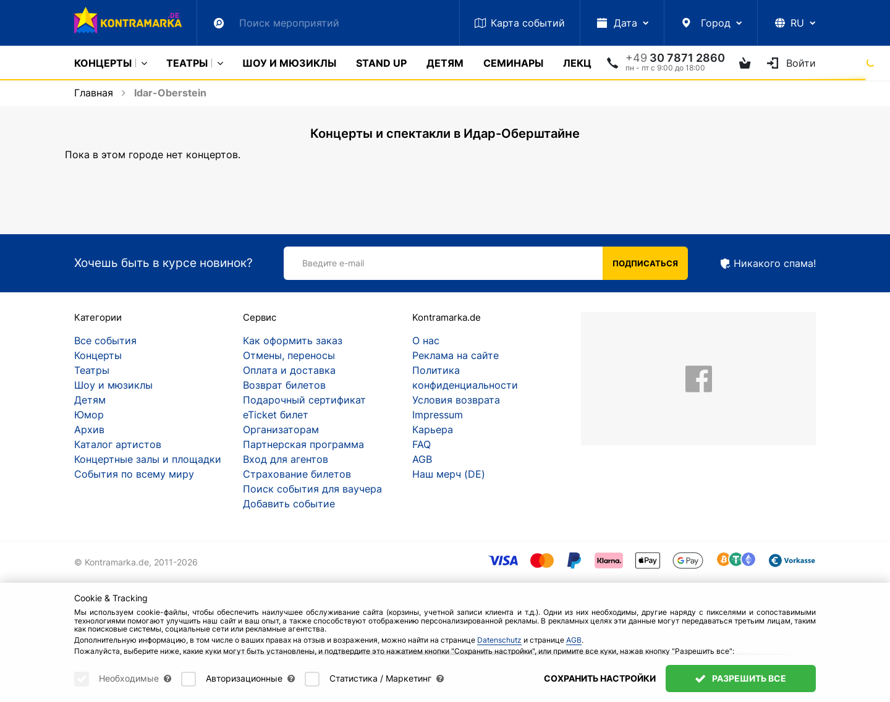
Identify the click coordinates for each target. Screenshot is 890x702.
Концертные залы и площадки (147, 459)
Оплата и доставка (289, 370)
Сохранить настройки (600, 678)
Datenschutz (499, 640)
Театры (187, 63)
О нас (425, 340)
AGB (422, 459)
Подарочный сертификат (304, 400)
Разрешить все (740, 678)
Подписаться (645, 263)
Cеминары (513, 63)
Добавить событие (289, 503)
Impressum (437, 414)
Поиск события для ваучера (312, 489)
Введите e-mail (333, 263)
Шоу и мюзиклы (289, 63)
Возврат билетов (284, 385)
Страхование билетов (297, 474)
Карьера (432, 429)
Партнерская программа (303, 444)
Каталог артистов (117, 444)
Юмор (89, 414)
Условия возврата (456, 400)
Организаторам (281, 429)
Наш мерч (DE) (448, 474)
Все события (105, 340)
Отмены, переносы (289, 355)
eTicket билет (275, 414)
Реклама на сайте (455, 355)
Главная (93, 93)
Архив (89, 429)
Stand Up (381, 63)
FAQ (421, 444)
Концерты (103, 63)
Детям (445, 63)
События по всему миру (134, 474)
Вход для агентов (285, 459)
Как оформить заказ (292, 340)
